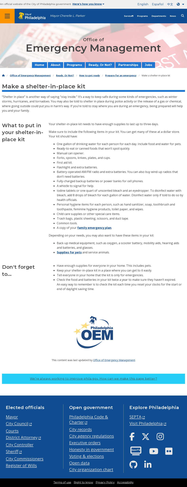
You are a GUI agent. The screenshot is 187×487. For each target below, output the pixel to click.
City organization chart (91, 469)
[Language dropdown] (181, 4)
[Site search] (182, 15)
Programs (142, 16)
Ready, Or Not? (100, 65)
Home (39, 65)
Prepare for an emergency (120, 75)
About (55, 65)
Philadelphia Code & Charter (88, 419)
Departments (159, 16)
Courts (12, 431)
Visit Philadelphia (146, 423)
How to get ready (89, 75)
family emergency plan (94, 228)
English (143, 4)
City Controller (19, 444)
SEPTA (135, 417)
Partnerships (128, 65)
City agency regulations (91, 436)
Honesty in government (91, 449)
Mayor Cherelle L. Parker (67, 15)
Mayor (12, 417)
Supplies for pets (69, 252)
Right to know (83, 482)
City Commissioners (24, 458)
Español (158, 4)
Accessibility (125, 482)
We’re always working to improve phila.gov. (93, 378)
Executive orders (85, 442)
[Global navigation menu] (7, 16)
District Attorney (21, 437)
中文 (170, 4)
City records (80, 429)
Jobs (148, 65)
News (173, 16)
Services (128, 16)
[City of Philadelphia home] (33, 16)
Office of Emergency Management (30, 75)
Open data (79, 463)
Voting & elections (86, 456)
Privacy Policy (105, 482)
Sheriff (12, 451)
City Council (17, 423)
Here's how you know (88, 4)
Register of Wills (21, 465)
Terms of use (62, 482)
